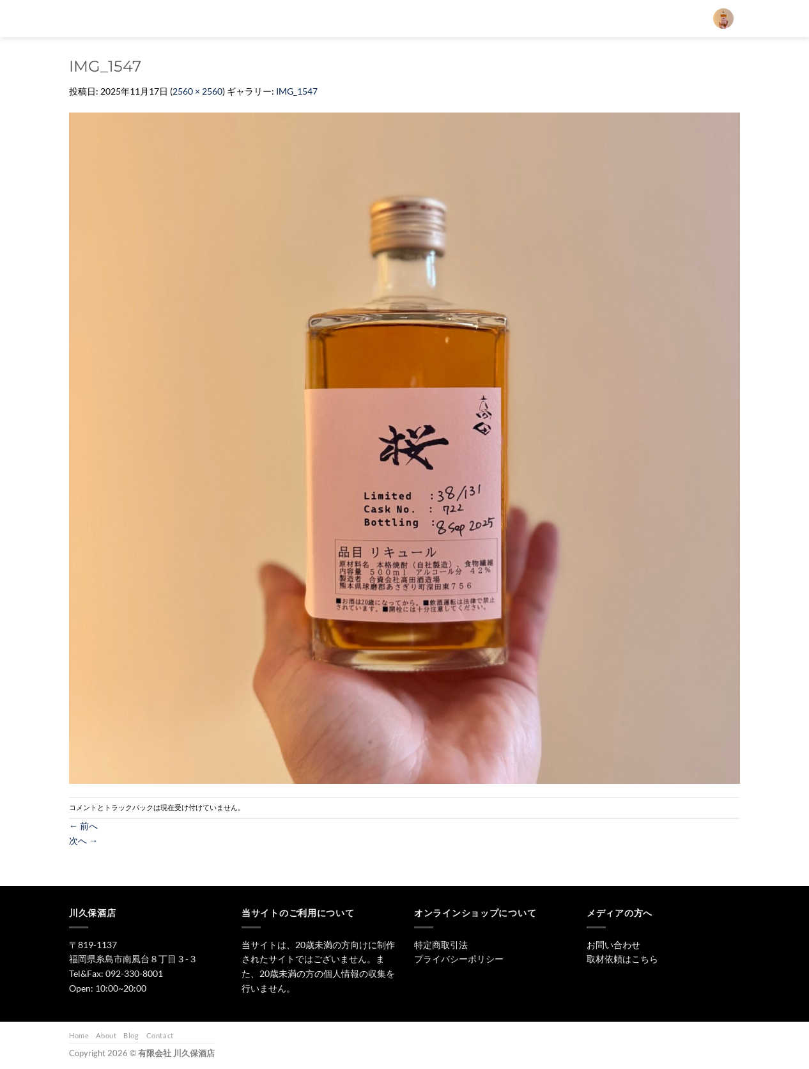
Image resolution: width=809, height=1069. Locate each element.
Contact (160, 1035)
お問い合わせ (597, 18)
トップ (363, 18)
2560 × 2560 (197, 91)
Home (79, 1035)
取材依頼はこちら (622, 958)
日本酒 (411, 18)
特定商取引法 (441, 944)
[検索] (327, 18)
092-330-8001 (134, 973)
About (106, 1035)
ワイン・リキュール (519, 18)
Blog (131, 1035)
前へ (83, 825)
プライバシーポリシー (459, 958)
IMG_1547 (297, 91)
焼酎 (454, 18)
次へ (83, 840)
